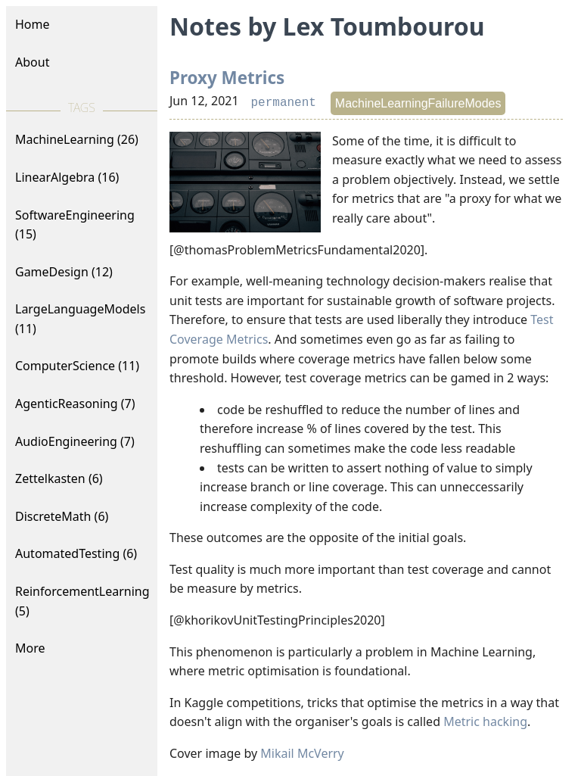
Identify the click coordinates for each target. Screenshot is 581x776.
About (32, 62)
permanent (282, 103)
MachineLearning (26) (76, 139)
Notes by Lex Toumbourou (326, 26)
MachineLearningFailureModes (418, 103)
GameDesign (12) (64, 271)
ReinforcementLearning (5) (82, 601)
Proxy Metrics (226, 77)
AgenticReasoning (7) (75, 403)
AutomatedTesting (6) (76, 553)
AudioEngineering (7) (75, 441)
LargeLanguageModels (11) (80, 319)
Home (32, 24)
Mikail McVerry (301, 753)
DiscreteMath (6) (61, 516)
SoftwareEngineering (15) (75, 225)
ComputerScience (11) (77, 365)
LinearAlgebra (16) (67, 177)
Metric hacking (485, 721)
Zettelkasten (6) (59, 478)
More (30, 648)
